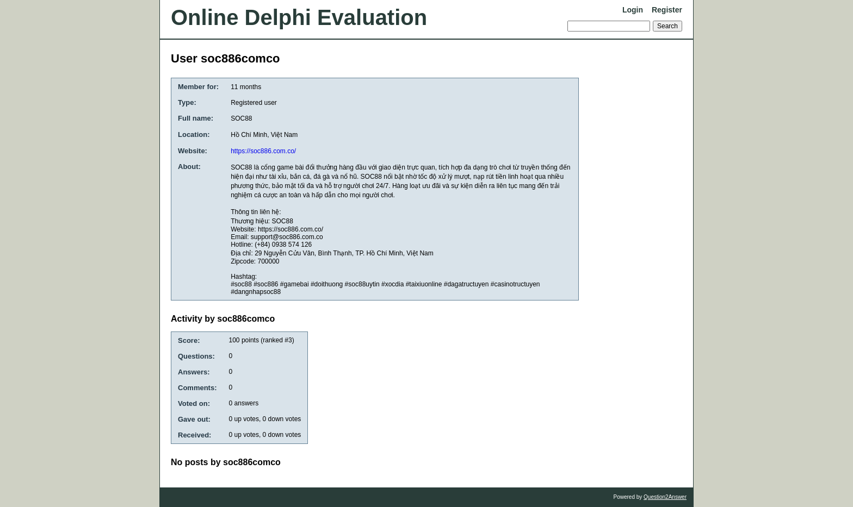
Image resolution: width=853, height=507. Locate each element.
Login (632, 9)
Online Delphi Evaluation (299, 17)
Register (667, 9)
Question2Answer (665, 497)
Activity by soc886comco (223, 318)
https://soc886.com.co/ (263, 151)
